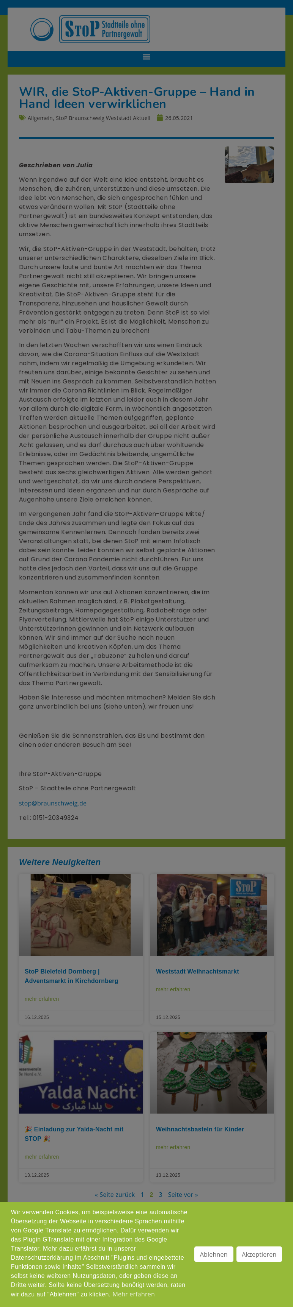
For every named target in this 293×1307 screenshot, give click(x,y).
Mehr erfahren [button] (133, 1294)
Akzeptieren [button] (259, 1254)
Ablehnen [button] (214, 1254)
